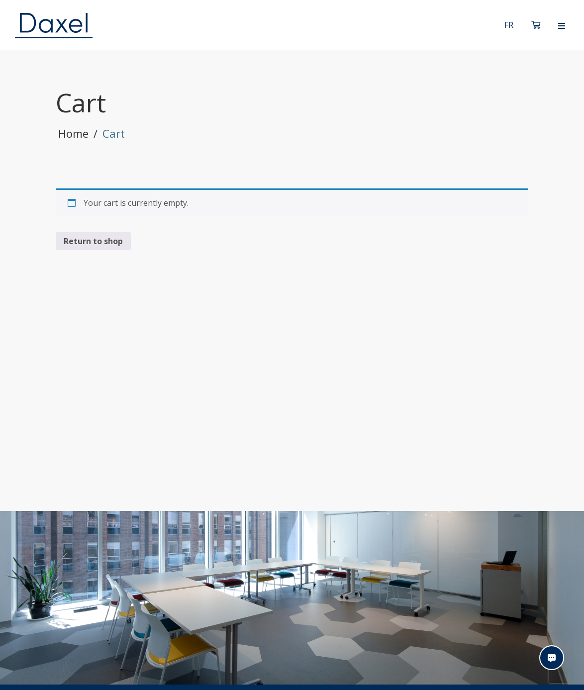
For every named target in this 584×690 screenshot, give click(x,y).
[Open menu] (561, 25)
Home (73, 133)
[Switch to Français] (508, 25)
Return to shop (93, 241)
